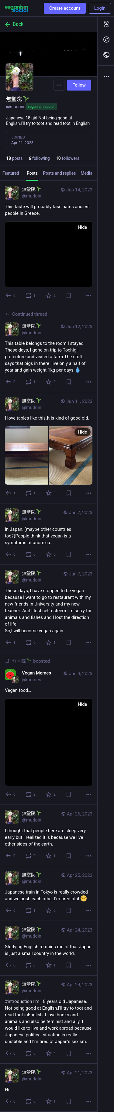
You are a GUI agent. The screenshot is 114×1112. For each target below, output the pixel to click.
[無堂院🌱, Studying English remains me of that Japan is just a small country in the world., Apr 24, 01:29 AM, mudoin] (48, 948)
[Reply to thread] (11, 382)
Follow (79, 85)
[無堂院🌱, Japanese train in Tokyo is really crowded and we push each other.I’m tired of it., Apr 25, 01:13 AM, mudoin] (48, 893)
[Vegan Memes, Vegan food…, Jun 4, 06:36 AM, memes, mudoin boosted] (48, 729)
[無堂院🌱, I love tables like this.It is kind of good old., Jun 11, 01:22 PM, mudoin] (48, 447)
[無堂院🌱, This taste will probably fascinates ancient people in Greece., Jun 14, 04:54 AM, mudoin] (48, 243)
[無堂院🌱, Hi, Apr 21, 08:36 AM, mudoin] (48, 1088)
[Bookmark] (68, 295)
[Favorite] (51, 295)
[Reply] (11, 295)
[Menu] (59, 85)
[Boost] (31, 295)
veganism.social (41, 107)
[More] (88, 295)
